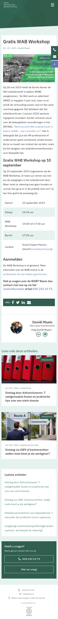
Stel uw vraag (29, 569)
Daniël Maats (42, 322)
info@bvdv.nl (28, 594)
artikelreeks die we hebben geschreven (25, 274)
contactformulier (13, 289)
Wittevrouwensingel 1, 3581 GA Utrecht (28, 598)
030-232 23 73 (42, 289)
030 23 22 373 (28, 590)
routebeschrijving (42, 249)
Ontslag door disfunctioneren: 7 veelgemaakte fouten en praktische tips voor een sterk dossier (27, 487)
